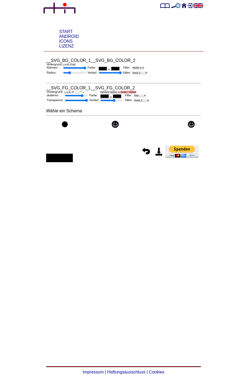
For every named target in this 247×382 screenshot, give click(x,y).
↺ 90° (73, 64)
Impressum (93, 372)
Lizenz (66, 46)
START (66, 31)
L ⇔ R (66, 64)
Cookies (156, 372)
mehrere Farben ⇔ (118, 92)
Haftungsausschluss (126, 372)
